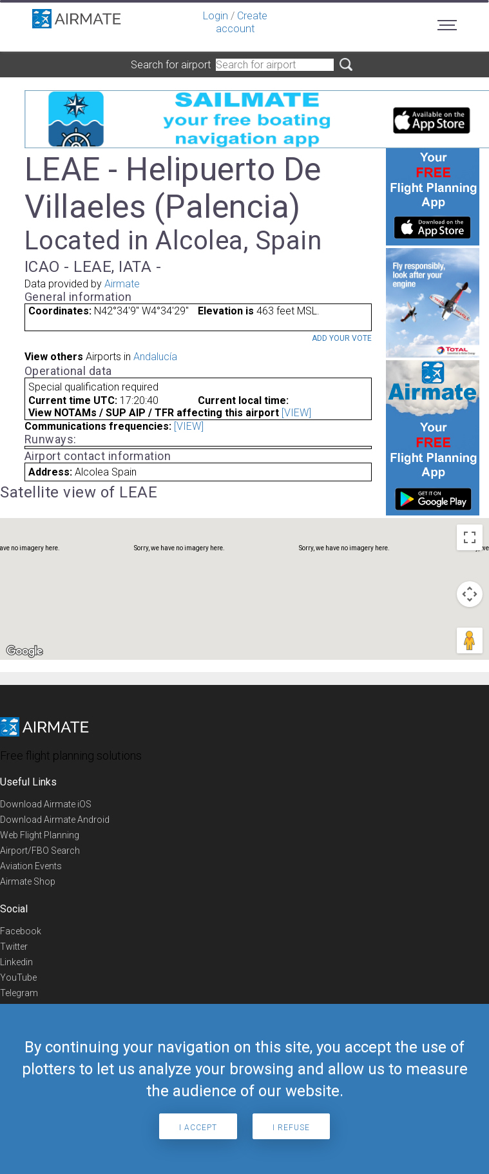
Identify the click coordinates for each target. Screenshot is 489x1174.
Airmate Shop (27, 881)
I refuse (291, 1127)
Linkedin (16, 962)
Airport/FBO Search (40, 850)
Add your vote (342, 338)
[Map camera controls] (470, 594)
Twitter (14, 946)
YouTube (18, 977)
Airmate (122, 284)
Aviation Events (31, 866)
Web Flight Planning (39, 835)
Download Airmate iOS (45, 804)
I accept (198, 1127)
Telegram (19, 993)
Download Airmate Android (55, 819)
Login (215, 16)
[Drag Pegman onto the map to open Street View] (470, 640)
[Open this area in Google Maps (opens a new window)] (24, 651)
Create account (241, 22)
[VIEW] (296, 413)
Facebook (20, 931)
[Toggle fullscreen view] (470, 537)
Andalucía (155, 357)
